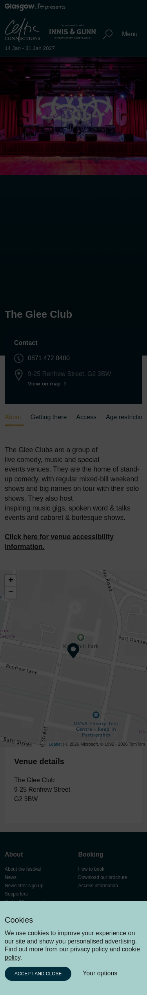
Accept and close (38, 974)
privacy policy (89, 949)
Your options (100, 973)
